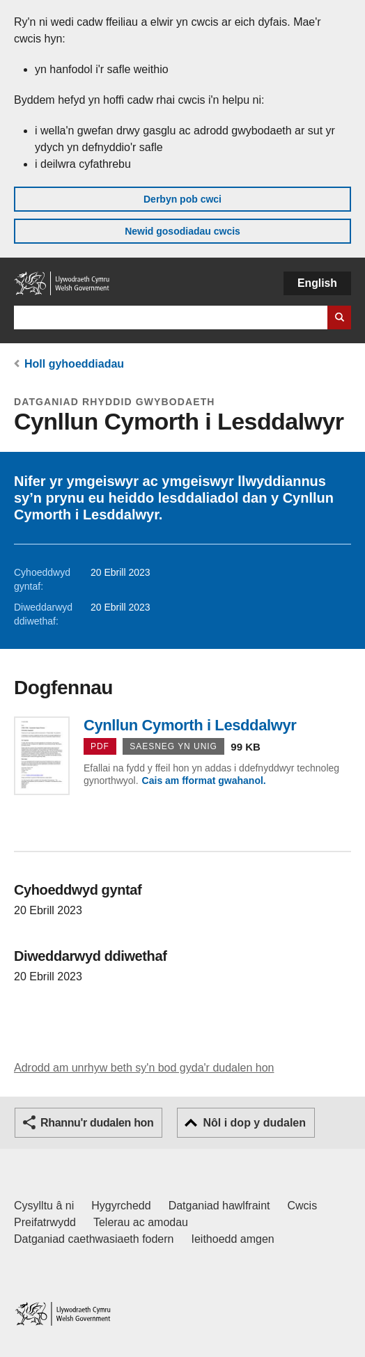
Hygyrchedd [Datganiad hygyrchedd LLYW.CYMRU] (120, 1205)
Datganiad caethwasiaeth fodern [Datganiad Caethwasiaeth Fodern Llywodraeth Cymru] (94, 1239)
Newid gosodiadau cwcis (182, 231)
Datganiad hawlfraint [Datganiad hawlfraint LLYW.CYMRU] (219, 1205)
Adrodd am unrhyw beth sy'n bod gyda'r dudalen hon (144, 1068)
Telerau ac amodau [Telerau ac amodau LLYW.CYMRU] (140, 1222)
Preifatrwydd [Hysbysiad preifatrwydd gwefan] (45, 1222)
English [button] (317, 283)
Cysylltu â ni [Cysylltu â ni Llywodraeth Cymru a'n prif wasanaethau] (44, 1205)
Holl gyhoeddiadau (74, 364)
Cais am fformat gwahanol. (204, 780)
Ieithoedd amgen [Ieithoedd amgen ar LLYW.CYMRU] (233, 1239)
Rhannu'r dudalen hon (96, 1123)
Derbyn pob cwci (182, 199)
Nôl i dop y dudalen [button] (254, 1123)
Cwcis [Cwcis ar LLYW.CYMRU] (303, 1205)
